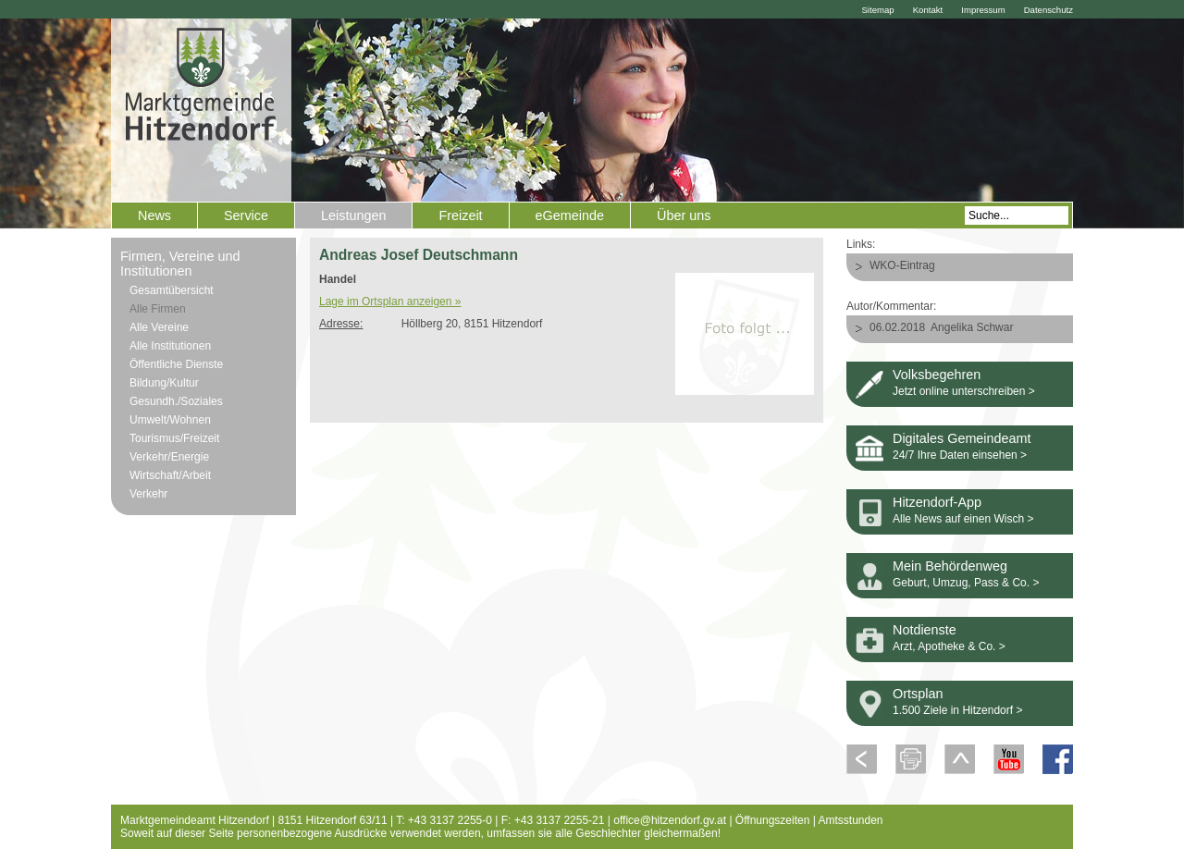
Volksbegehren (936, 374)
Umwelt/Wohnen (170, 419)
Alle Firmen (158, 308)
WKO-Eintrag (902, 265)
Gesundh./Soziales (176, 401)
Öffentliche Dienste (176, 364)
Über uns (683, 215)
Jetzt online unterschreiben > (964, 391)
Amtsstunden (851, 820)
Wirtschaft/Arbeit (170, 475)
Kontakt (928, 10)
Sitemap (877, 10)
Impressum (983, 10)
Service (246, 215)
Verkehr (148, 493)
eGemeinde (570, 215)
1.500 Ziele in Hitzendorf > (957, 710)
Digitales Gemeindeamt (962, 438)
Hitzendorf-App (937, 502)
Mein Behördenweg (950, 566)
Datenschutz (1048, 10)
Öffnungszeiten (772, 820)
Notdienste (924, 629)
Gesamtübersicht (172, 290)
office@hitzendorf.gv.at (669, 820)
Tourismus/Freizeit (174, 438)
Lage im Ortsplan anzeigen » (390, 301)
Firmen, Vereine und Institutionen (180, 263)
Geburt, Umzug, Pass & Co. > (966, 582)
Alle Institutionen (170, 345)
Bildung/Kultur (164, 382)
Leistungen (353, 215)
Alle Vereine (159, 327)
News (154, 215)
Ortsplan (918, 693)
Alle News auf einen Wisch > (963, 518)
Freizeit (460, 215)
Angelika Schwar (972, 327)
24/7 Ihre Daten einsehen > (960, 455)
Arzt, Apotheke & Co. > (949, 646)
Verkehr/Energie (169, 456)
